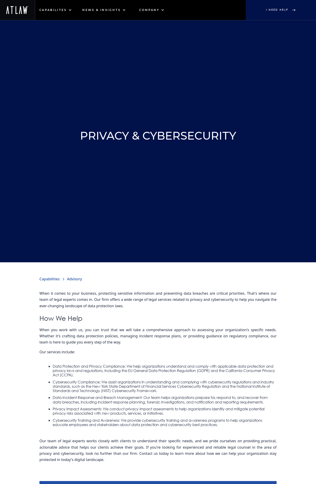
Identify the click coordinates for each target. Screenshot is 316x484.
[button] (55, 10)
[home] (17, 10)
